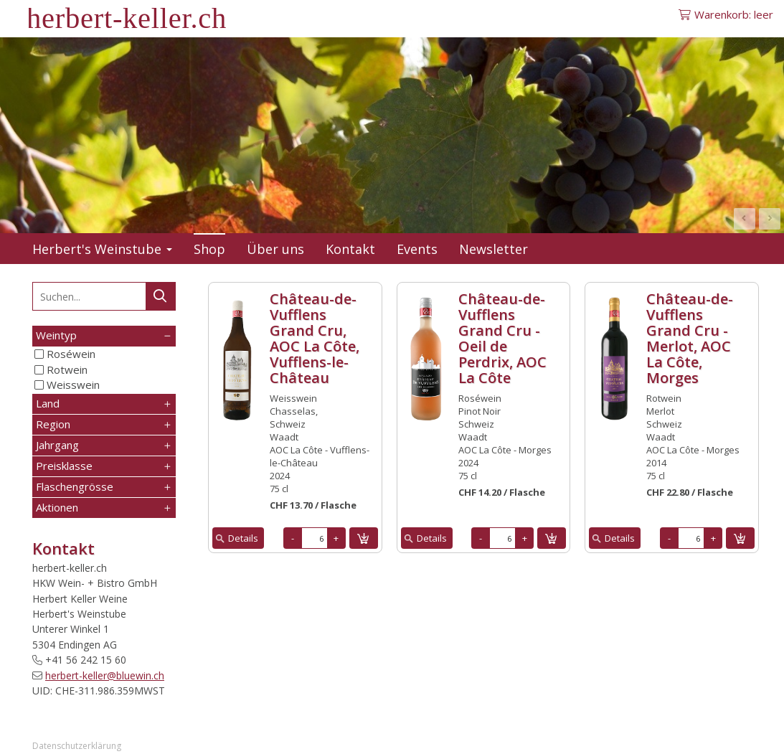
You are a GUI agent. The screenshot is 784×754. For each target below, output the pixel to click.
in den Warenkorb (363, 538)
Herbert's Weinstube (102, 249)
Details (243, 538)
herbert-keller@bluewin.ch (104, 675)
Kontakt (350, 249)
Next (769, 219)
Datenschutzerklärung (76, 746)
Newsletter (493, 249)
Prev (744, 219)
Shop (209, 249)
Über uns (275, 249)
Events (417, 249)
